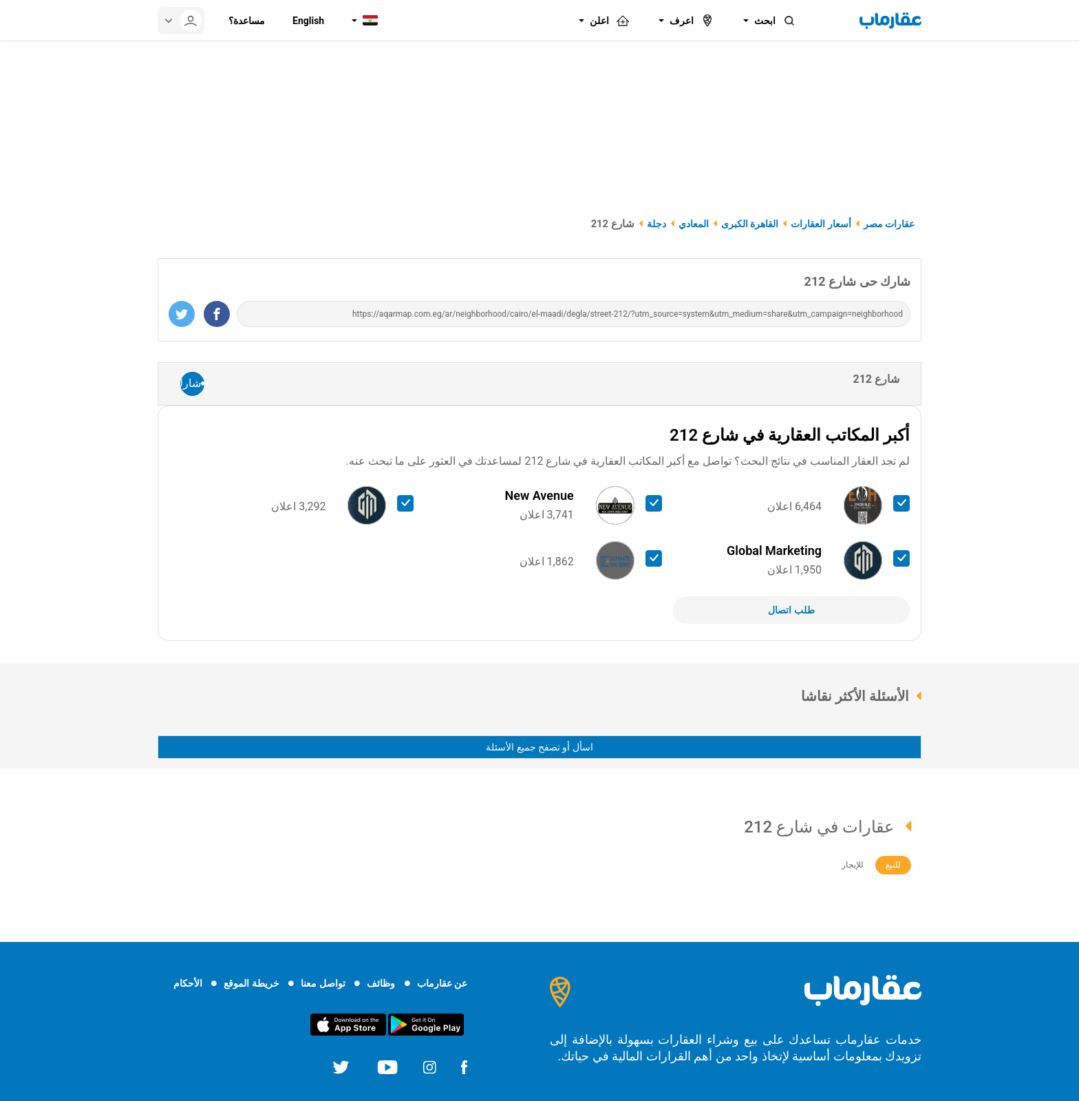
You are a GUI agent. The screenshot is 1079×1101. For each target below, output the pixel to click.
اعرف (693, 20)
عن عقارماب (442, 983)
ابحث (776, 20)
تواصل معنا (323, 983)
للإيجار (853, 865)
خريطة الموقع (251, 983)
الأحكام (187, 983)
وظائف (381, 983)
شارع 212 (876, 379)
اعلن (610, 20)
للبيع (893, 865)
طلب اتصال (791, 610)
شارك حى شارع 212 (857, 281)
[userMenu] (181, 20)
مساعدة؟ (246, 20)
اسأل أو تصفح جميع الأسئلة (539, 747)
